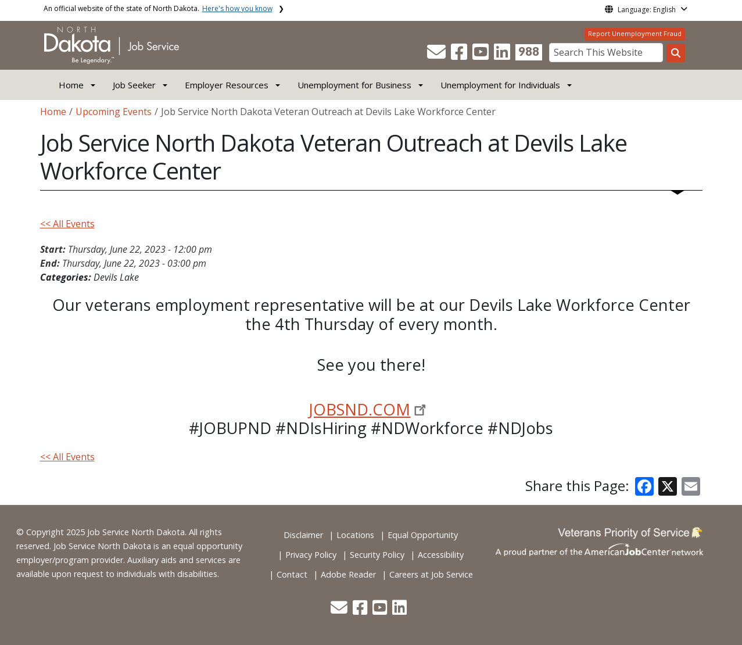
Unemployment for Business (354, 85)
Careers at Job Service (431, 574)
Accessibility (441, 554)
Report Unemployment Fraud (635, 33)
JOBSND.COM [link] (359, 409)
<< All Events (67, 223)
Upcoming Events (114, 111)
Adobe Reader (348, 574)
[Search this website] (675, 53)
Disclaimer (303, 534)
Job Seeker (134, 85)
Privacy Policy (310, 554)
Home (71, 85)
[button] (437, 55)
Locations (355, 534)
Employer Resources (226, 85)
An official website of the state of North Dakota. (158, 8)
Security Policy (377, 554)
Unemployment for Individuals (500, 85)
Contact (292, 574)
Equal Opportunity (423, 534)
